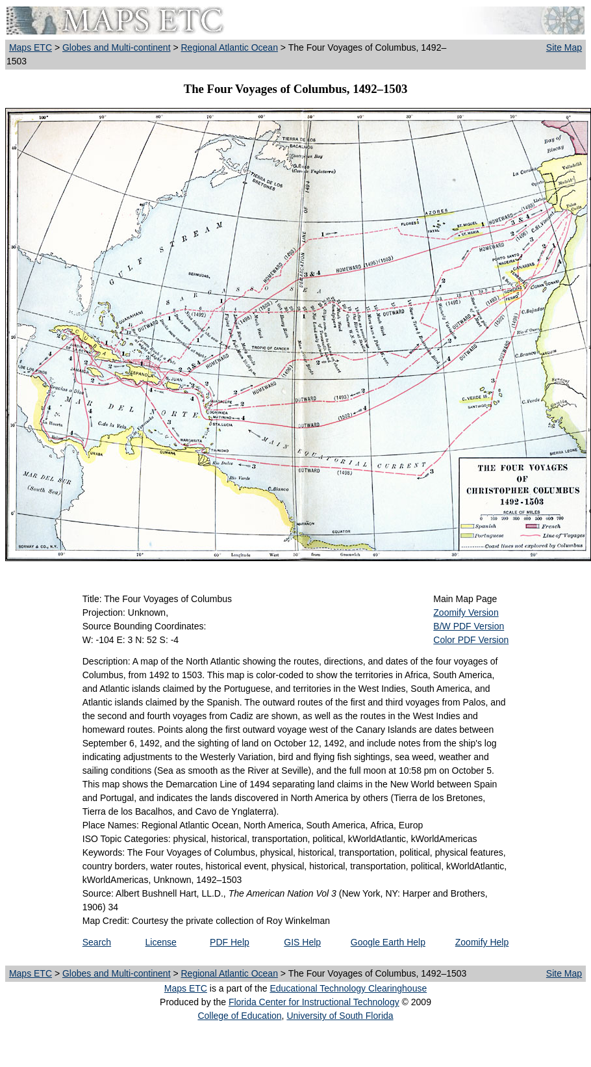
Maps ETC (30, 47)
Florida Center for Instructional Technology (314, 1002)
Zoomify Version (465, 612)
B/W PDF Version (468, 626)
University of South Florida (339, 1015)
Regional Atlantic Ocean (229, 47)
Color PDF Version (471, 640)
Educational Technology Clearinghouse (348, 988)
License (161, 942)
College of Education (239, 1015)
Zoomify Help (482, 942)
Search (96, 942)
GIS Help (302, 942)
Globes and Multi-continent (116, 47)
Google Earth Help (388, 942)
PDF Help (229, 942)
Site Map (564, 47)
